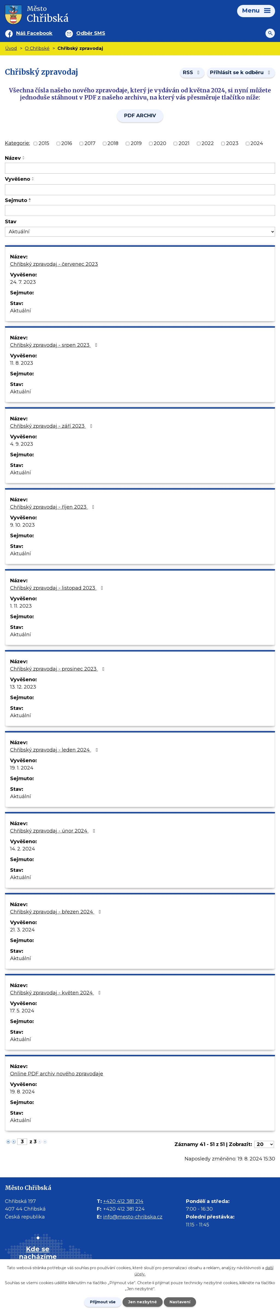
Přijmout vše (103, 1301)
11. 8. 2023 (21, 363)
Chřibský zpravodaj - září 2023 (52, 426)
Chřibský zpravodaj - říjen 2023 (53, 507)
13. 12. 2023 (23, 687)
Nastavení (180, 1301)
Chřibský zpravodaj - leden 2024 (55, 750)
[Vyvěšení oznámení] (140, 189)
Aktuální (20, 311)
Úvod (11, 48)
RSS (192, 73)
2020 (160, 143)
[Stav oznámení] (140, 232)
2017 (89, 143)
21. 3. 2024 (22, 930)
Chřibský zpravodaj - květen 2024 (56, 993)
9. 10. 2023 (22, 525)
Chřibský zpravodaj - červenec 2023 (54, 264)
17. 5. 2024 (22, 1011)
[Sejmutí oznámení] (140, 210)
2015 (44, 143)
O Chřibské (37, 48)
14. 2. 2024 (22, 849)
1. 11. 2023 (21, 606)
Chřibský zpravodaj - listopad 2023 (57, 588)
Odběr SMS (90, 33)
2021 (184, 143)
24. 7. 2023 (23, 282)
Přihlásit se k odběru (241, 73)
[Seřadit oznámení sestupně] (24, 159)
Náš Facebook (34, 33)
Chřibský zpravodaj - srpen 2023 (55, 345)
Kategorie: (17, 143)
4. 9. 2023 (21, 444)
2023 (232, 143)
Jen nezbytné (142, 1301)
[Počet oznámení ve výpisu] (264, 1144)
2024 (256, 143)
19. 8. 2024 (22, 1092)
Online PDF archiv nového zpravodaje (56, 1074)
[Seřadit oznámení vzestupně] (24, 157)
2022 (208, 143)
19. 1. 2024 (21, 768)
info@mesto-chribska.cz (132, 1217)
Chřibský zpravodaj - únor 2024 (53, 831)
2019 (136, 143)
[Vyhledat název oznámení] (140, 168)
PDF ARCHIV (140, 116)
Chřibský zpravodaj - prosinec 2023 (58, 669)
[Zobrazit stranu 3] (22, 1141)
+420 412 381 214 (123, 1201)
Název (13, 158)
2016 (66, 143)
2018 (112, 143)
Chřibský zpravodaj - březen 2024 (56, 912)
